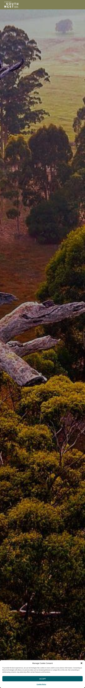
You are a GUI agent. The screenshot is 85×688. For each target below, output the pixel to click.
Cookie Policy (41, 684)
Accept (42, 679)
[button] (81, 663)
